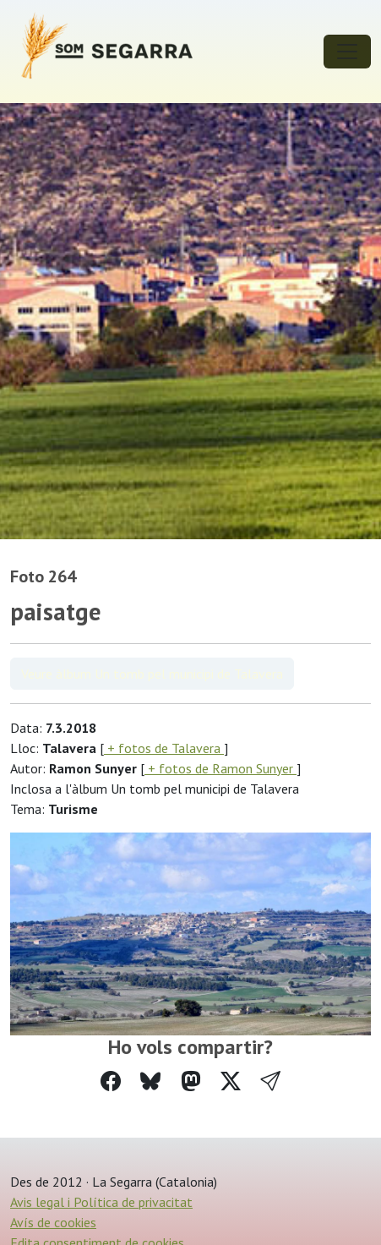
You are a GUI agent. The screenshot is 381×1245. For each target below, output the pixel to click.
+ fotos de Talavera (164, 748)
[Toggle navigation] (347, 51)
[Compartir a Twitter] (230, 1081)
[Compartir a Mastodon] (191, 1081)
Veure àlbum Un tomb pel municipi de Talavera (152, 673)
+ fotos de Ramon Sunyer (220, 768)
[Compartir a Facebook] (111, 1081)
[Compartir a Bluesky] (150, 1081)
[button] (270, 1081)
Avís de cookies (53, 1222)
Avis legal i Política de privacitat (101, 1201)
